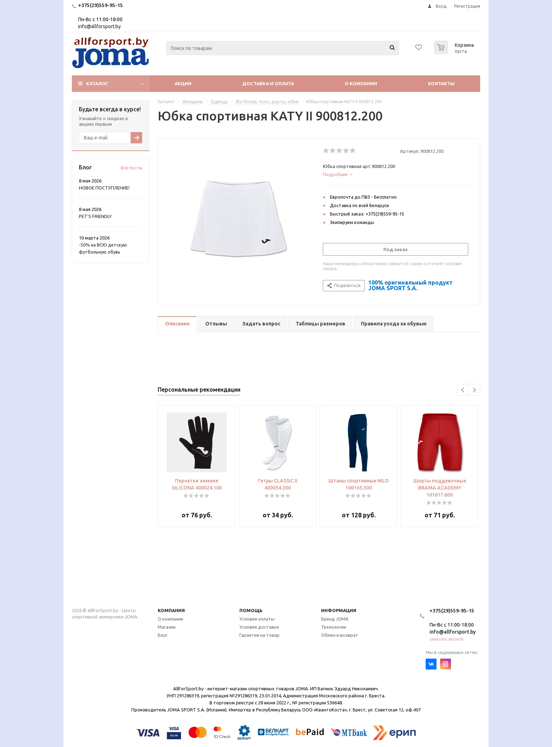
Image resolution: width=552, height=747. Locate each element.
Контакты (441, 83)
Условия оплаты (257, 618)
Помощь (251, 610)
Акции (183, 83)
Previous (463, 390)
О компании (361, 83)
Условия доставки (259, 626)
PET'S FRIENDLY (95, 216)
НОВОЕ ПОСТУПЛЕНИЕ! (104, 187)
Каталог (97, 83)
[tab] (397, 174)
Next (474, 390)
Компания (171, 610)
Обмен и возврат (339, 635)
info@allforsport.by (99, 26)
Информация (338, 610)
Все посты (131, 168)
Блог (163, 635)
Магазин (167, 626)
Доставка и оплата (268, 83)
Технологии (333, 626)
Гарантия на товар (259, 635)
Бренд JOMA (335, 618)
